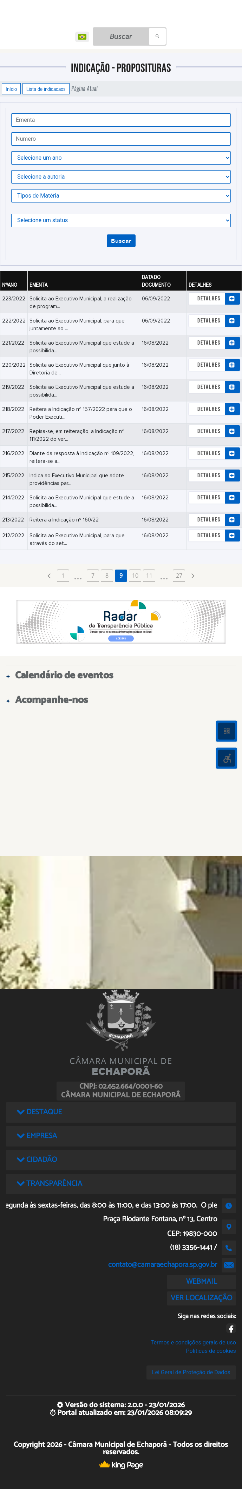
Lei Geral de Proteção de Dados (191, 1372)
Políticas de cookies (211, 1351)
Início (11, 88)
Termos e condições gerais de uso (193, 1342)
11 (149, 575)
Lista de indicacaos (46, 88)
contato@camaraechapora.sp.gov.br (162, 1265)
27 (179, 575)
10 (135, 575)
